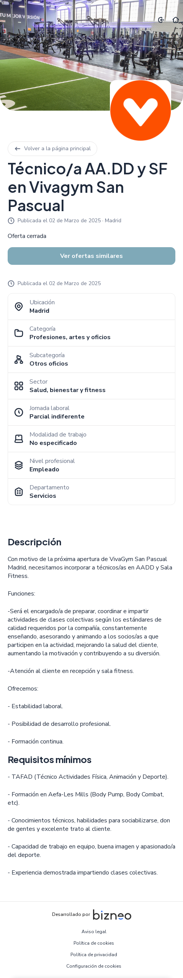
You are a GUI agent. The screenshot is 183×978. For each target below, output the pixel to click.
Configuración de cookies (93, 966)
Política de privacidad (93, 955)
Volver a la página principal (52, 148)
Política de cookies (94, 943)
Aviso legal (94, 932)
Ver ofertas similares (91, 256)
